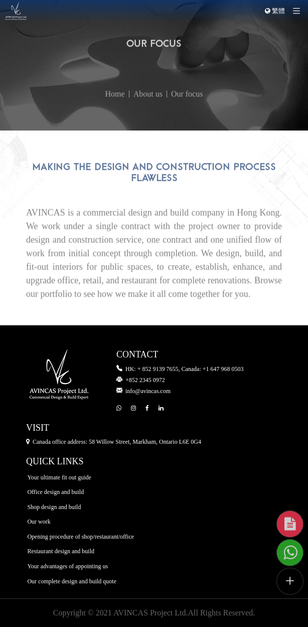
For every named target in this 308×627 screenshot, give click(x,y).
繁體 (275, 11)
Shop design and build (54, 507)
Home (115, 108)
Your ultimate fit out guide (59, 477)
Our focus (187, 108)
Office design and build (55, 492)
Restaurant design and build (60, 551)
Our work (38, 522)
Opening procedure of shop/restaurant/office (80, 536)
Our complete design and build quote (71, 581)
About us (148, 108)
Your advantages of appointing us (67, 566)
